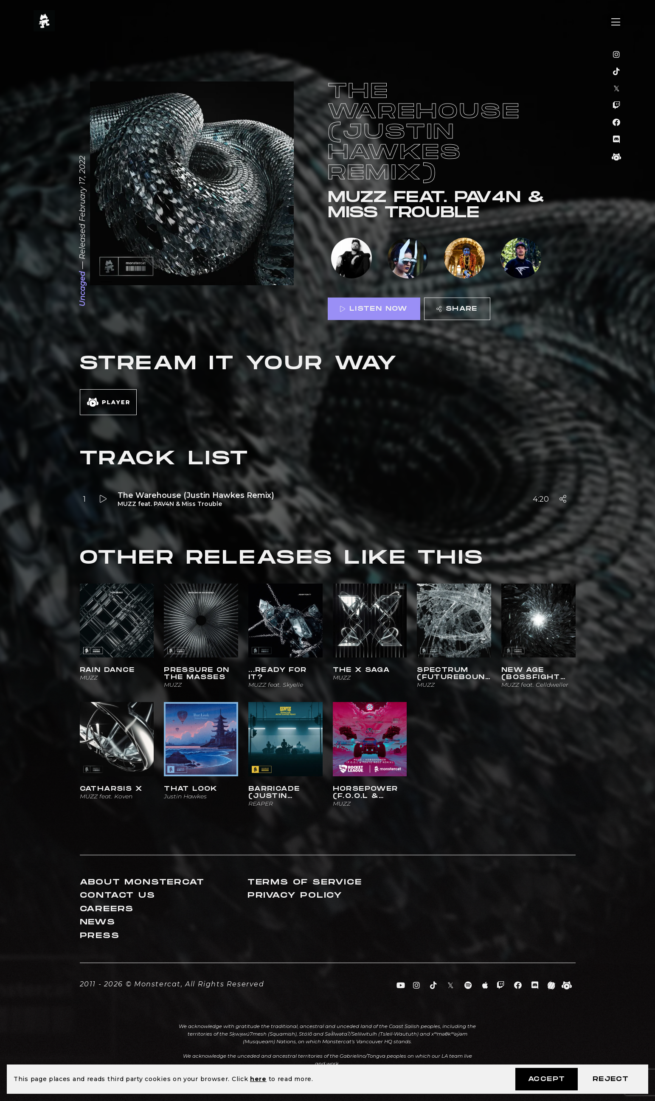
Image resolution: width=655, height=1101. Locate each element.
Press (100, 935)
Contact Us (117, 895)
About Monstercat (142, 882)
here (258, 1079)
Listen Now (373, 308)
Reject (611, 1079)
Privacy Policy (295, 895)
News (97, 922)
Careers (107, 908)
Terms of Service (304, 882)
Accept (546, 1079)
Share (456, 308)
